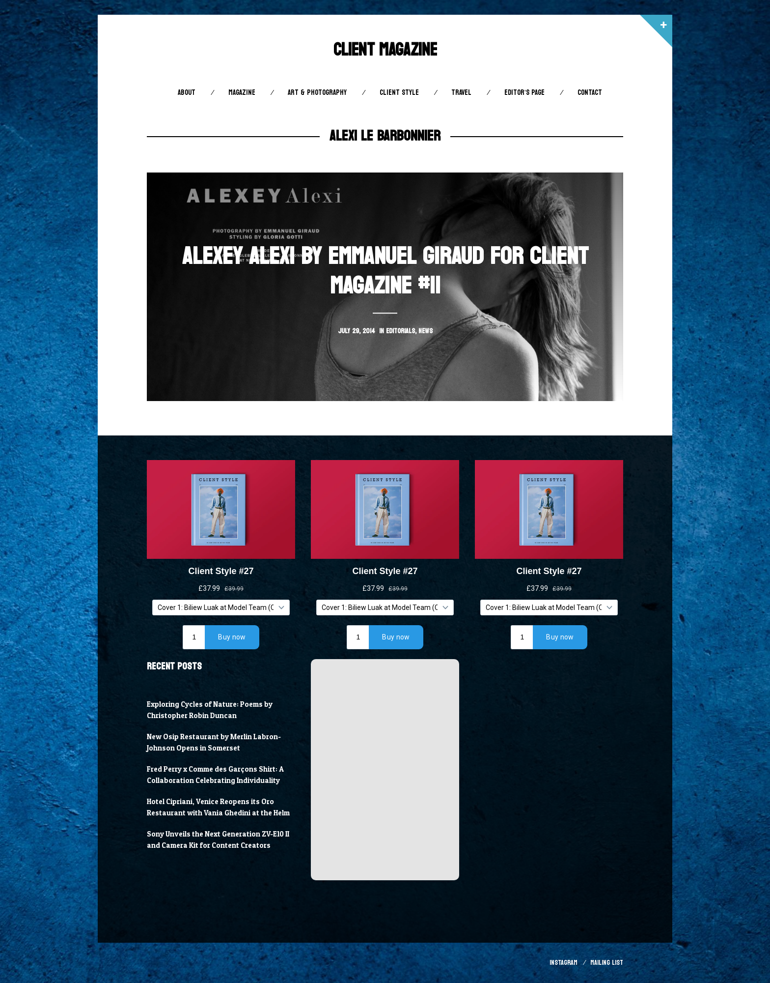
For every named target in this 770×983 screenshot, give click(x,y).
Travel (461, 92)
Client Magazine (385, 50)
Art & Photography (317, 92)
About (186, 92)
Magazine (241, 92)
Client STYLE (399, 92)
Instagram (564, 962)
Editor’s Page (524, 92)
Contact (590, 92)
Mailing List (606, 962)
